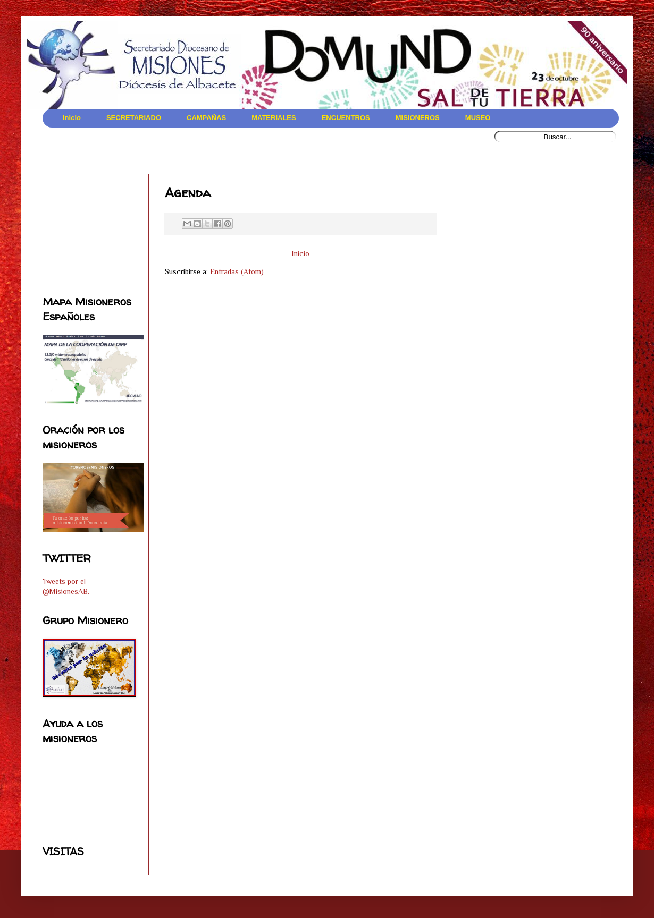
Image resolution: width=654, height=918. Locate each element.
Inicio (300, 253)
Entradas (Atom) (237, 271)
